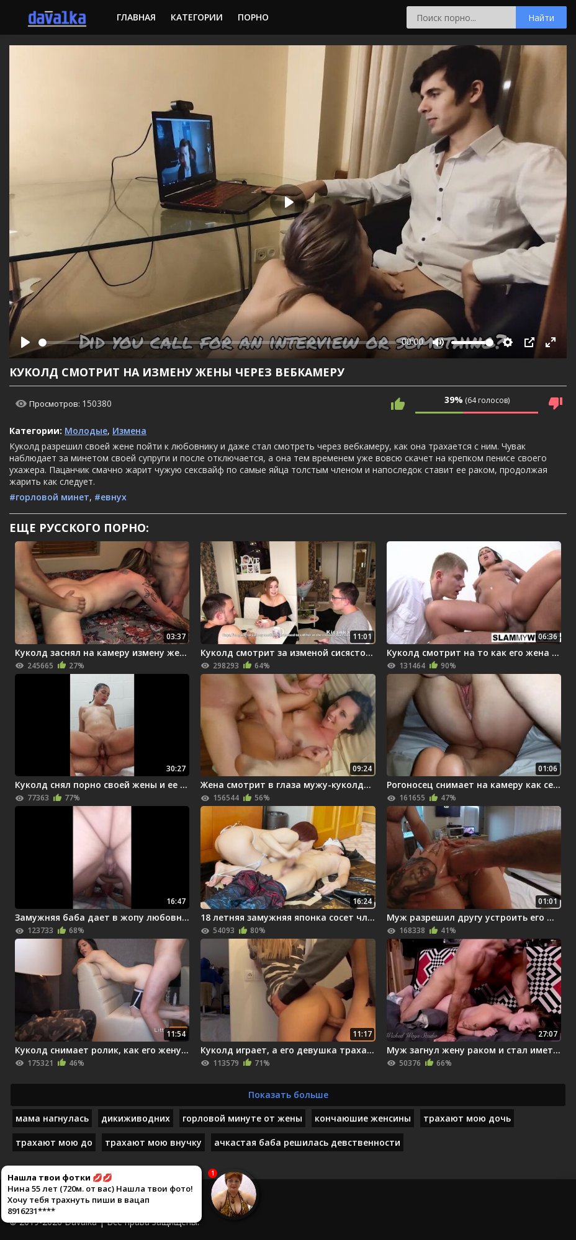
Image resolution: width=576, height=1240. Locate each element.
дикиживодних (135, 1118)
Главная (136, 17)
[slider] (217, 342)
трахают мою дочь (467, 1118)
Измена (129, 430)
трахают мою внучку (153, 1142)
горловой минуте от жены (242, 1118)
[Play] (25, 342)
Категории (197, 17)
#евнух (110, 497)
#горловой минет (49, 497)
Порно (253, 17)
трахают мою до (54, 1142)
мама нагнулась (52, 1118)
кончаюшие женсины (363, 1118)
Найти (541, 18)
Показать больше (288, 1094)
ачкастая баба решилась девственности (307, 1142)
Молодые (86, 430)
